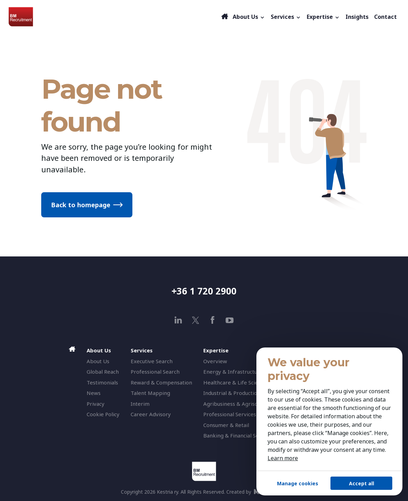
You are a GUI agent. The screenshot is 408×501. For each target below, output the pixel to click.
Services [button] (286, 17)
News (94, 392)
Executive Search (152, 361)
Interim (140, 403)
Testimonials (102, 382)
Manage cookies (297, 483)
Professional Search (155, 371)
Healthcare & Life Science (235, 382)
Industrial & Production (231, 392)
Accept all (361, 483)
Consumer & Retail (226, 424)
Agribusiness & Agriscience (236, 403)
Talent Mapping (150, 392)
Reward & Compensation (161, 382)
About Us (98, 361)
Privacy (95, 403)
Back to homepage (80, 205)
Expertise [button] (323, 17)
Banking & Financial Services (238, 435)
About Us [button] (249, 17)
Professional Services (229, 414)
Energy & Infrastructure (233, 371)
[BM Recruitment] (114, 17)
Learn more (283, 458)
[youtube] (229, 320)
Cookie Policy (103, 414)
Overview (215, 361)
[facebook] (212, 320)
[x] (195, 320)
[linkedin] (178, 320)
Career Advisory (151, 414)
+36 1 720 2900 (204, 291)
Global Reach (103, 371)
